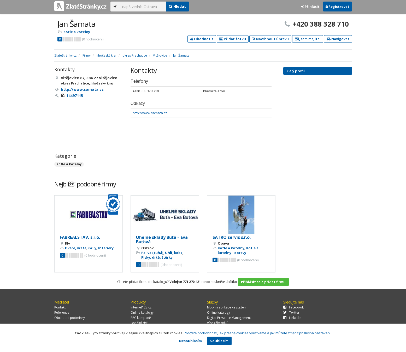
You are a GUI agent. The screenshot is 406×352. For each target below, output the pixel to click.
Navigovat (338, 39)
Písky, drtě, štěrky (157, 257)
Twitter (291, 312)
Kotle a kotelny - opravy (238, 250)
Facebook (293, 307)
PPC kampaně (141, 317)
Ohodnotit (201, 39)
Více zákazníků (217, 323)
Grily (92, 248)
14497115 (74, 95)
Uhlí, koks (173, 252)
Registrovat (337, 6)
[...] (142, 6)
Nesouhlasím (190, 340)
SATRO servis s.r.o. (232, 237)
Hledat (177, 6)
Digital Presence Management (229, 317)
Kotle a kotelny (76, 31)
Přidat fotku (232, 39)
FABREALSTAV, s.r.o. (80, 237)
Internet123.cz (141, 307)
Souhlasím (219, 340)
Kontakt (60, 307)
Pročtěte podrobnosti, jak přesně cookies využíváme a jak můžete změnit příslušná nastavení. (257, 333)
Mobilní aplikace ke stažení (226, 307)
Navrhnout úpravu (270, 39)
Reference (61, 312)
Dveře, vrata (75, 248)
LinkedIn (292, 317)
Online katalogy (142, 312)
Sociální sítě (139, 323)
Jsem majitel (308, 39)
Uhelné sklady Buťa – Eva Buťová (162, 239)
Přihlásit (310, 6)
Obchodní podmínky (69, 317)
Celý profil (296, 71)
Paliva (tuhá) (152, 252)
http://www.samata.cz (150, 113)
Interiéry (106, 248)
